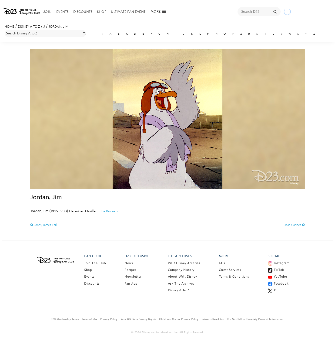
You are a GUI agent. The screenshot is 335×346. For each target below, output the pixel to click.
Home (9, 27)
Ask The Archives (181, 284)
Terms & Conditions (234, 277)
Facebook (281, 284)
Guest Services (230, 270)
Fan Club (92, 256)
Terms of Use (89, 319)
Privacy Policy (109, 319)
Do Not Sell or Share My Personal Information (255, 319)
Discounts (82, 11)
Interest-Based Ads (213, 319)
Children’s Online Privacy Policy (178, 319)
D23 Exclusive (136, 256)
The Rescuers (109, 211)
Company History (181, 270)
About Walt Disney (182, 277)
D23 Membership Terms (64, 319)
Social (274, 256)
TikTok (279, 270)
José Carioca (295, 225)
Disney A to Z (29, 27)
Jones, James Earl (43, 225)
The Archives (180, 256)
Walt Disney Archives (184, 263)
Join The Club (95, 263)
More (224, 256)
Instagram (281, 263)
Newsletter (132, 277)
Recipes (130, 270)
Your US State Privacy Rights (138, 319)
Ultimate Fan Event (128, 11)
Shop (101, 11)
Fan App (130, 284)
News (128, 263)
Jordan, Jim (58, 27)
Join (48, 11)
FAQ (222, 263)
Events (62, 11)
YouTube (280, 277)
